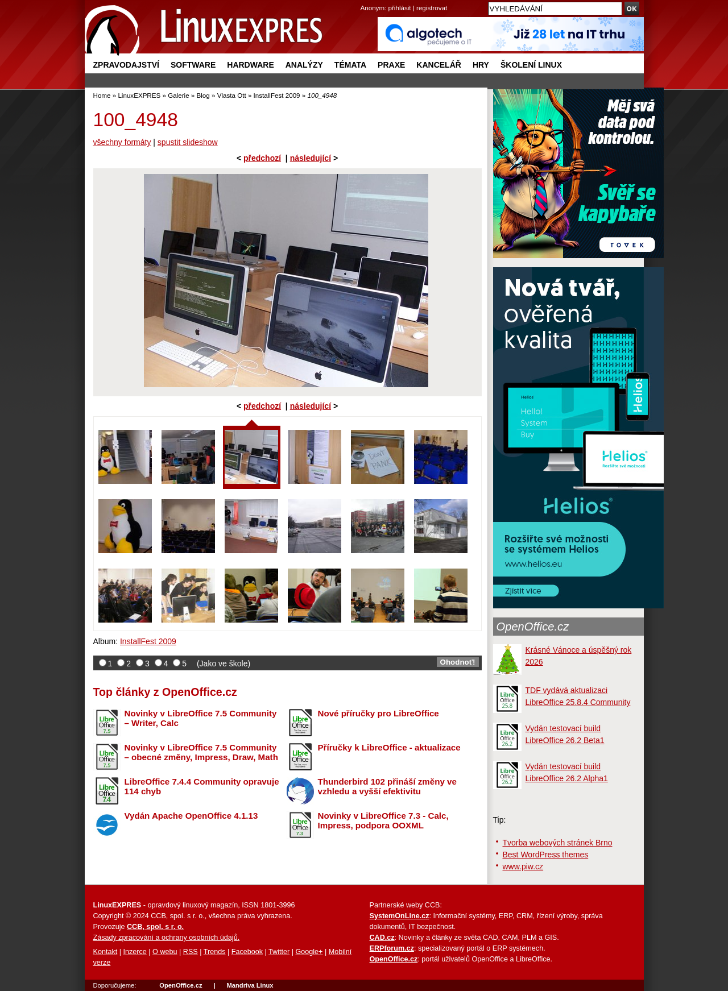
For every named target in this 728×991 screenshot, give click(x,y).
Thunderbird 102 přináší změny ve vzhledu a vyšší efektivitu (387, 786)
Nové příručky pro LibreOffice (378, 713)
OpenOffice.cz (533, 626)
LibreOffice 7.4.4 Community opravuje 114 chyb (202, 786)
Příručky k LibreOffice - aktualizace (389, 747)
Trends (215, 952)
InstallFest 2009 (277, 95)
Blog (203, 95)
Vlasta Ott (231, 95)
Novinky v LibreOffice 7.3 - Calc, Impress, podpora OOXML (383, 820)
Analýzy (304, 64)
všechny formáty (122, 142)
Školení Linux (531, 64)
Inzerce (135, 952)
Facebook (247, 952)
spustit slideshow (188, 142)
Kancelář (438, 64)
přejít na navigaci (364, 0)
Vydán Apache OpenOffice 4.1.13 (191, 815)
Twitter (278, 952)
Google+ (308, 952)
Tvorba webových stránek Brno (558, 842)
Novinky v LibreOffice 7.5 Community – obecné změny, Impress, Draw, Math (201, 752)
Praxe (391, 64)
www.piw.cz (523, 866)
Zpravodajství (126, 64)
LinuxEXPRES (139, 95)
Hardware (250, 64)
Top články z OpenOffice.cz (165, 692)
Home (102, 95)
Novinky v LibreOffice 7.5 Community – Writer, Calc (201, 718)
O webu (164, 952)
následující (310, 158)
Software (193, 64)
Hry (481, 64)
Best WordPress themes (546, 854)
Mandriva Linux (249, 985)
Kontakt (105, 952)
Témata (350, 64)
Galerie (178, 95)
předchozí (262, 158)
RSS (190, 952)
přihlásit (399, 7)
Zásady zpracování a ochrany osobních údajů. (166, 938)
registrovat (431, 7)
